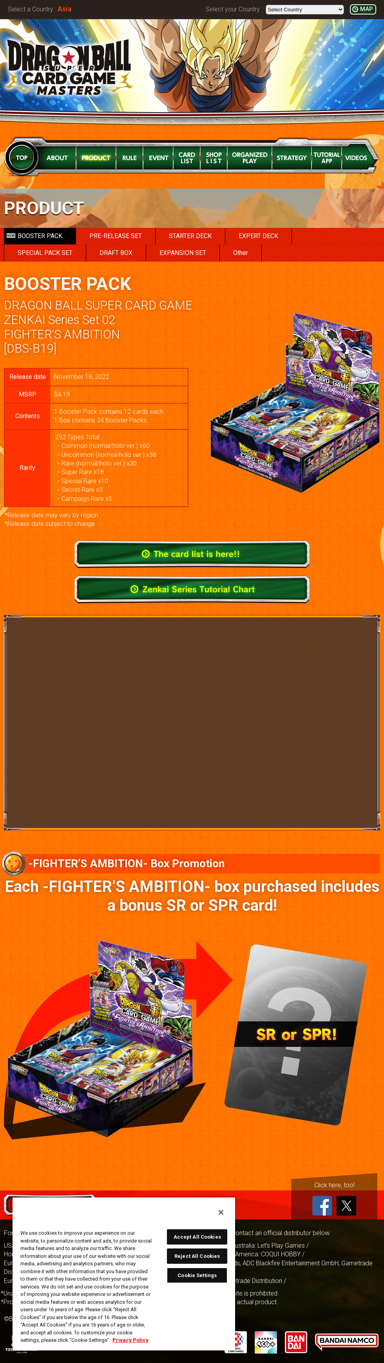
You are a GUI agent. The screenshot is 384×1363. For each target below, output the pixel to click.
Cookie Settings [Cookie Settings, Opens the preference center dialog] (197, 1275)
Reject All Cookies (197, 1256)
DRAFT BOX (116, 253)
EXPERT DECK (258, 236)
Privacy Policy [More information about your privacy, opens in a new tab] (130, 1340)
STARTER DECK (190, 236)
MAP (366, 9)
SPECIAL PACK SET (45, 253)
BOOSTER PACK (34, 236)
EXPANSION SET (182, 253)
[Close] (221, 1212)
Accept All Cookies (197, 1237)
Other (240, 253)
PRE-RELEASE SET (115, 236)
